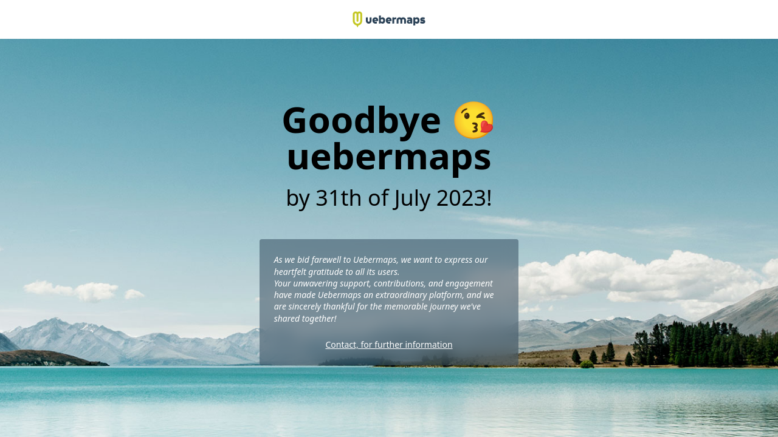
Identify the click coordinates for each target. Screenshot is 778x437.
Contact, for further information (388, 344)
